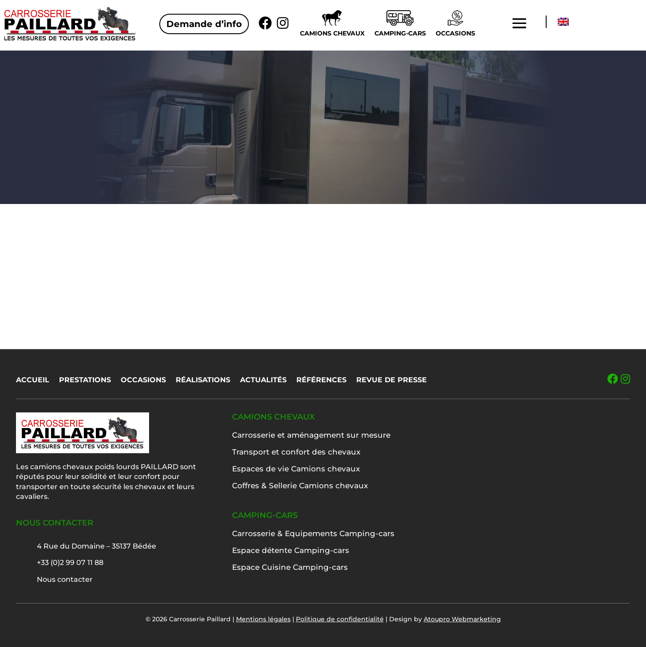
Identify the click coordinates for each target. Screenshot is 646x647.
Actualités (263, 380)
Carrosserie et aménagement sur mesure (311, 435)
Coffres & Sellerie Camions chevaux (300, 485)
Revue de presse (391, 380)
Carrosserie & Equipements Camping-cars (313, 533)
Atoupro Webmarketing (462, 619)
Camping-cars (400, 33)
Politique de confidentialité (340, 619)
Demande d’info (204, 24)
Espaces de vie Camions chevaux (296, 468)
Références (321, 380)
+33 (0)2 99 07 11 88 (70, 562)
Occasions (455, 33)
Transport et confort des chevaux (296, 451)
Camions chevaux (332, 33)
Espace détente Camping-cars (290, 550)
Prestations (85, 380)
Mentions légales (263, 619)
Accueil (32, 380)
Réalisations (203, 380)
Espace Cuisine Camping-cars (290, 567)
